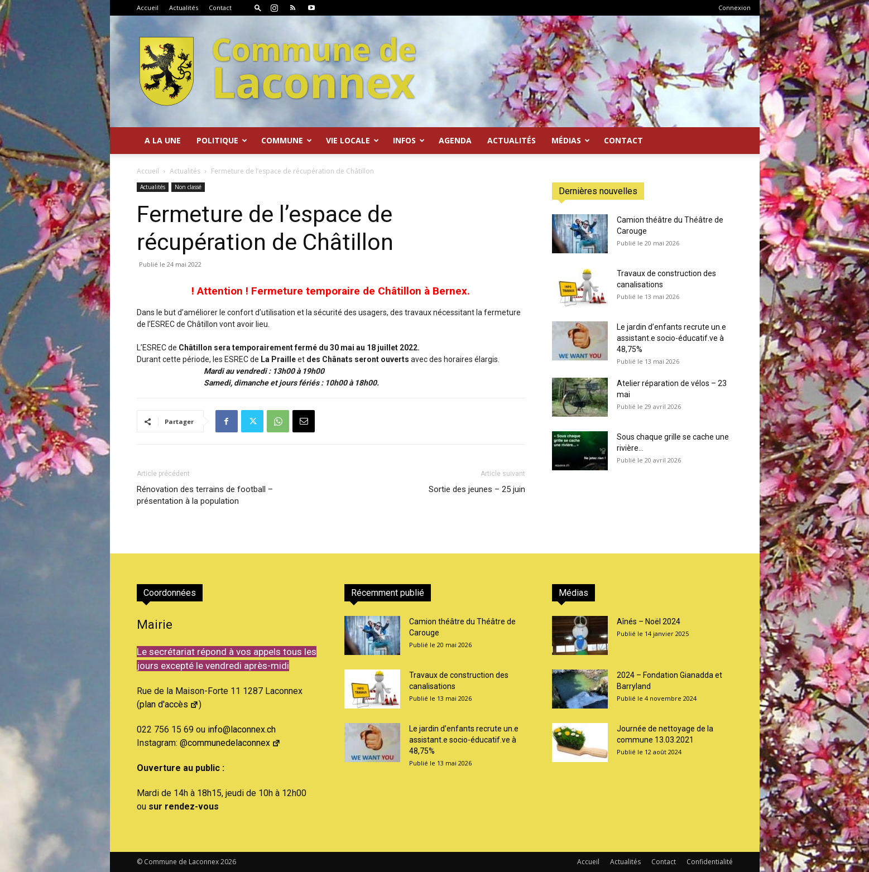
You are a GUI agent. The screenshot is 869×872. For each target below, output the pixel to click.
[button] (257, 7)
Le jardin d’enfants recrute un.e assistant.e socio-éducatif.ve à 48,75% (671, 338)
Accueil (148, 7)
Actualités (183, 7)
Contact (220, 7)
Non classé (188, 187)
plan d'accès (169, 704)
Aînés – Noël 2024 (648, 621)
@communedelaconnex (230, 743)
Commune (286, 140)
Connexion (734, 7)
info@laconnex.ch (242, 729)
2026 (228, 861)
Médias (570, 140)
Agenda (455, 140)
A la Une (163, 140)
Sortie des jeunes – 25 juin (477, 489)
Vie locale (352, 140)
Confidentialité (709, 861)
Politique (221, 140)
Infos (409, 140)
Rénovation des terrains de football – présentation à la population (205, 495)
